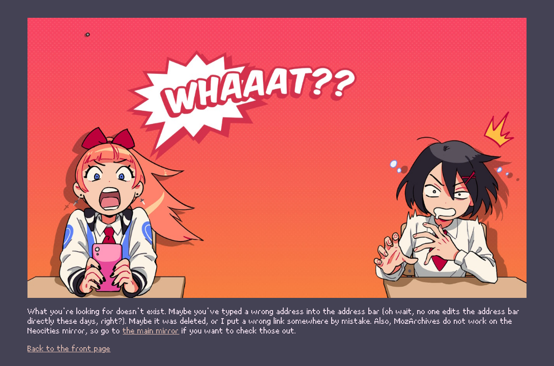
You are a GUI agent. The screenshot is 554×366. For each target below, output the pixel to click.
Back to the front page (68, 348)
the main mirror (151, 330)
